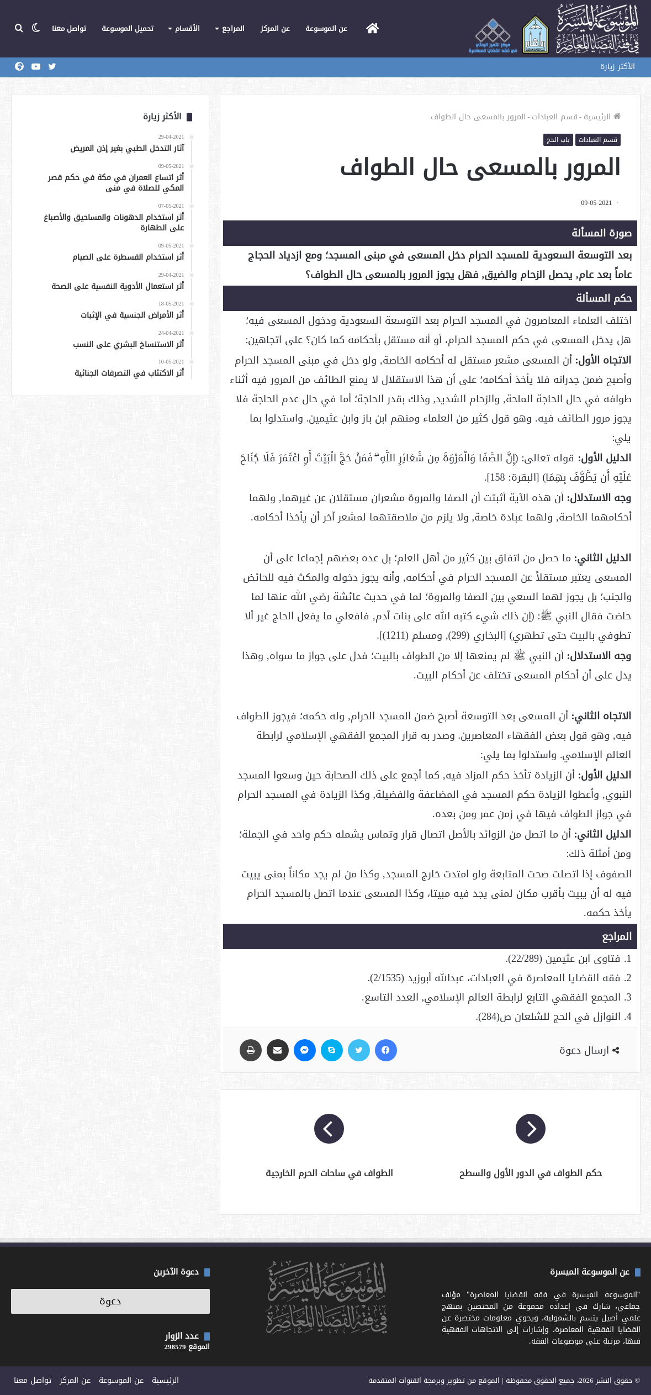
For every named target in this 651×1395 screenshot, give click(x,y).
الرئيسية (602, 116)
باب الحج (558, 140)
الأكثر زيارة (617, 66)
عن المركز (275, 28)
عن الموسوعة (326, 28)
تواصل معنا (69, 28)
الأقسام (187, 28)
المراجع (233, 28)
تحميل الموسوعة (128, 28)
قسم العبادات (555, 116)
